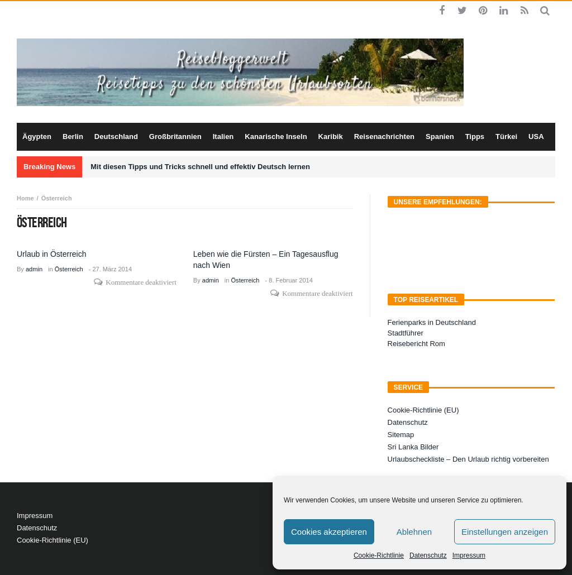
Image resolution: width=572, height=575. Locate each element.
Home (25, 198)
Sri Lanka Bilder (413, 447)
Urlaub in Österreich (52, 254)
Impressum (468, 555)
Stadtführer (405, 333)
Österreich (69, 269)
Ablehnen (414, 531)
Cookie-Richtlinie (379, 555)
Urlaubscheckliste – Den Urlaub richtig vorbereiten (468, 459)
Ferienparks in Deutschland (432, 322)
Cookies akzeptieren (329, 531)
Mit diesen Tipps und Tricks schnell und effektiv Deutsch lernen (200, 166)
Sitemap (401, 434)
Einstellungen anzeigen (504, 531)
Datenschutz (428, 555)
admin (34, 269)
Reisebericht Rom (416, 343)
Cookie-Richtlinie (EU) (423, 410)
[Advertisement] (443, 244)
